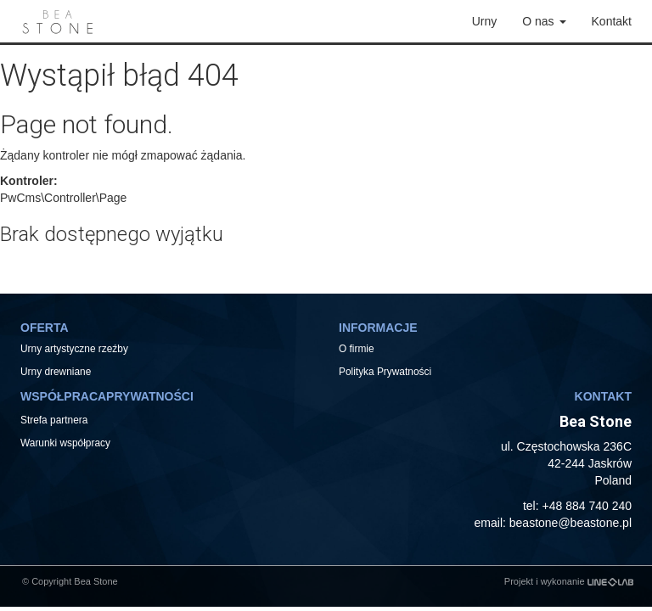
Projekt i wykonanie (568, 581)
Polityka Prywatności (385, 372)
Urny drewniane (57, 372)
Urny (484, 21)
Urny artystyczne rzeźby (74, 349)
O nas (543, 21)
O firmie (356, 349)
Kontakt (612, 21)
